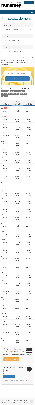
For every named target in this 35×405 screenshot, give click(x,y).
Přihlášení (19, 2)
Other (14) (5, 96)
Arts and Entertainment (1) (17, 91)
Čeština (13, 2)
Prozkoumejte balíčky (11, 359)
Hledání (17, 78)
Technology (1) (6, 94)
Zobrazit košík (29, 2)
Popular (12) (5, 91)
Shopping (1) (15, 94)
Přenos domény (9, 377)
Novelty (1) (23, 94)
